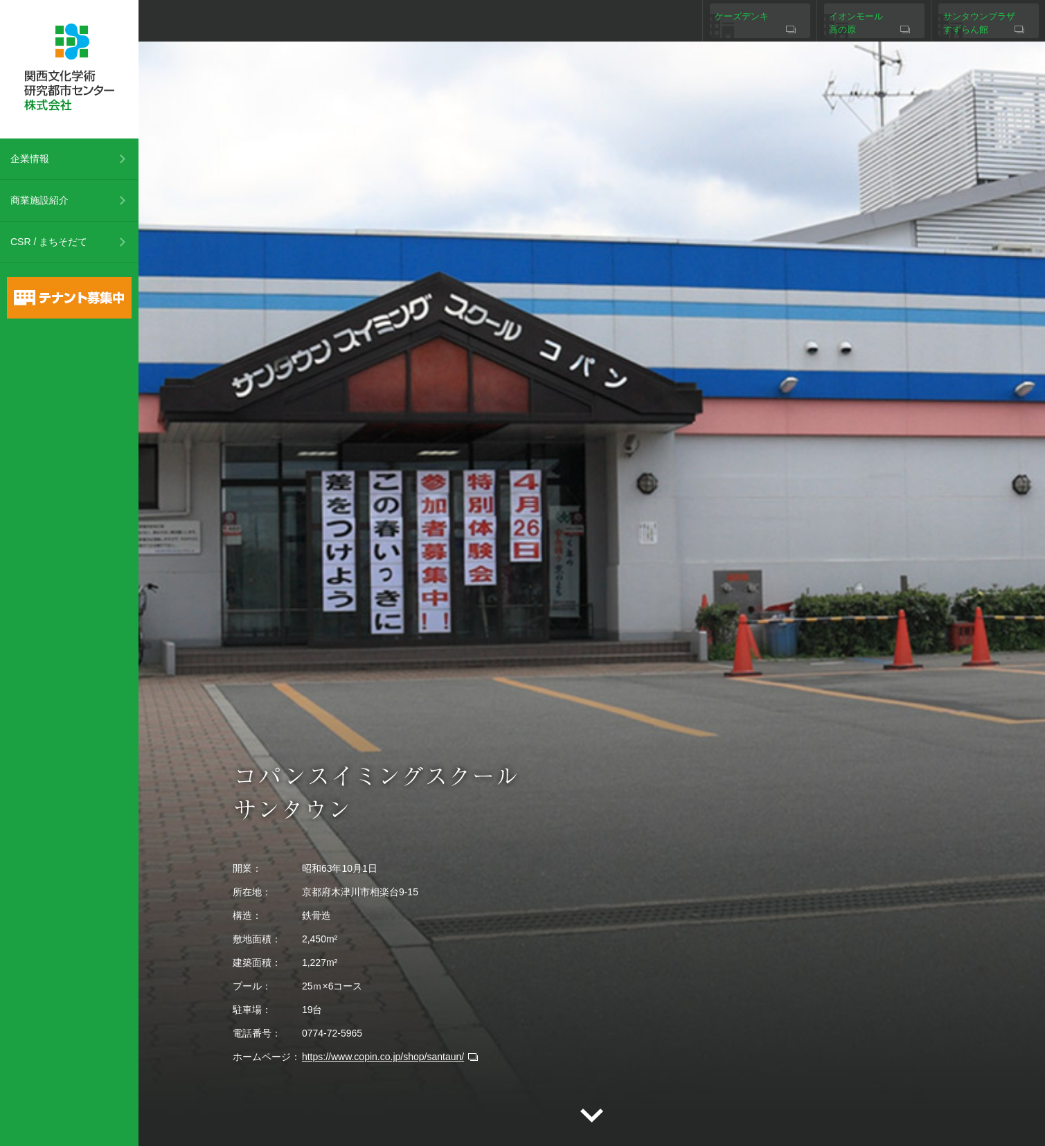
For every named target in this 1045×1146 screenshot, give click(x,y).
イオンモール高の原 (856, 23)
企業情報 (29, 158)
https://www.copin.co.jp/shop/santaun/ (383, 1056)
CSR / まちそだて (48, 241)
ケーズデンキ (742, 16)
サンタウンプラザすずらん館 (979, 23)
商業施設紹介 (39, 200)
